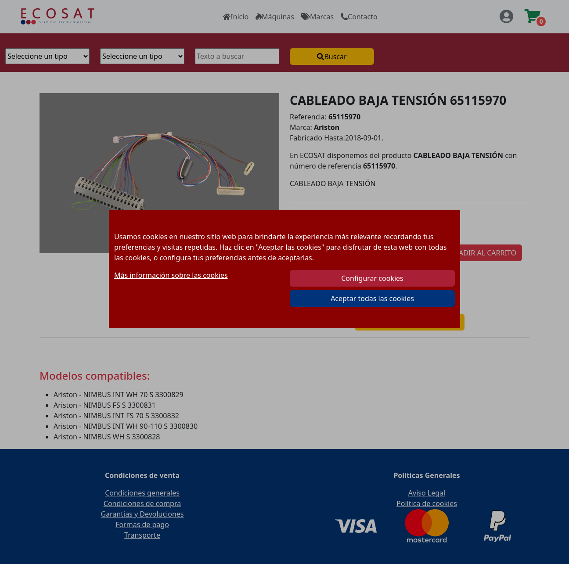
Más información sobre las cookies (171, 275)
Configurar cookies (372, 278)
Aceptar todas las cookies (372, 298)
